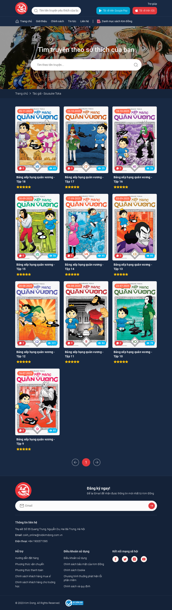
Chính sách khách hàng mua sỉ (33, 576)
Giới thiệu (41, 21)
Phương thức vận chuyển (29, 564)
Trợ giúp (152, 3)
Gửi (136, 65)
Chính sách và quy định (77, 586)
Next (97, 462)
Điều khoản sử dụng (75, 558)
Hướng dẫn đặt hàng (27, 558)
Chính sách (57, 21)
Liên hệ (84, 21)
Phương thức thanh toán (29, 570)
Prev (75, 462)
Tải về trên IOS (145, 10)
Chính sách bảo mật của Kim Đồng (84, 564)
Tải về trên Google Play (113, 10)
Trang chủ (21, 93)
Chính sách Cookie (74, 570)
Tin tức (72, 21)
